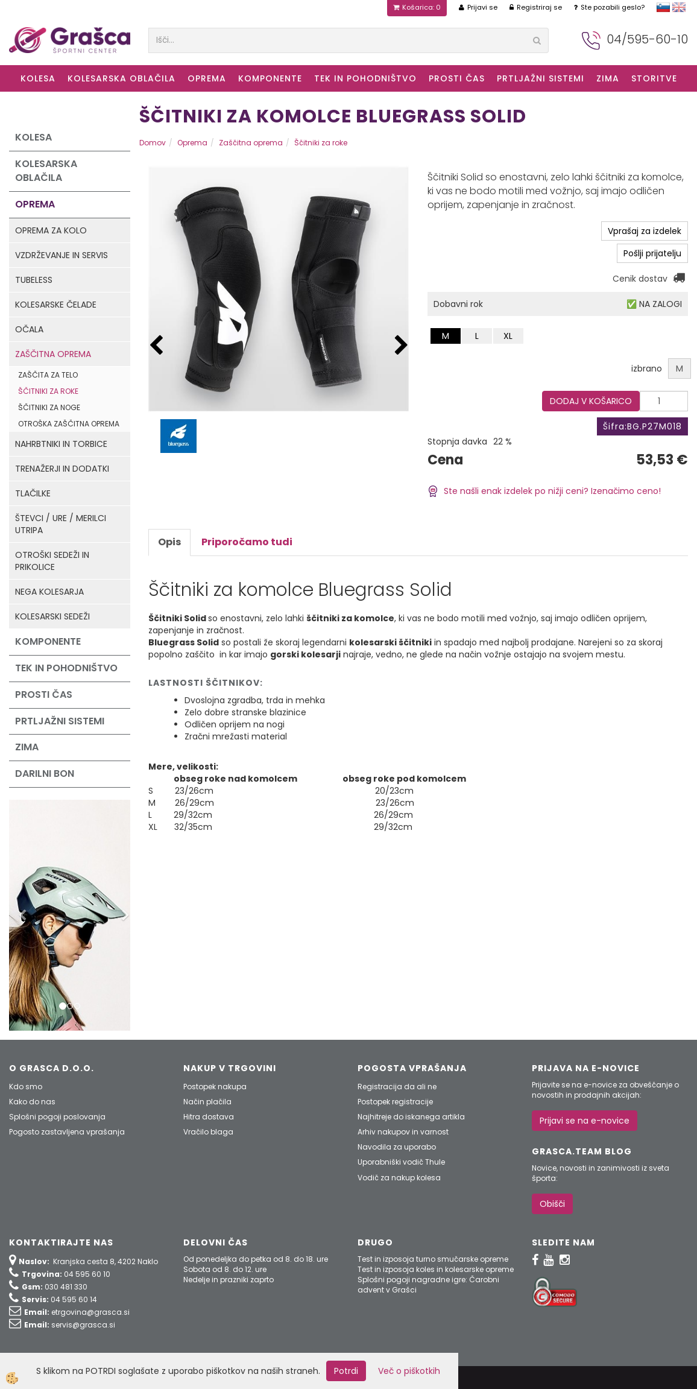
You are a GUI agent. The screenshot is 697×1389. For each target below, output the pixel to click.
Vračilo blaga (208, 1132)
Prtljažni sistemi (540, 78)
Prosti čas (457, 78)
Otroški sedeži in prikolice (52, 561)
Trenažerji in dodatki (62, 469)
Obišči (552, 1204)
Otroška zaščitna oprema (68, 424)
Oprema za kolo (51, 230)
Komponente (270, 78)
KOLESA (37, 78)
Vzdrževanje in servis (61, 255)
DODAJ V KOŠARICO (591, 401)
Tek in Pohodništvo (365, 78)
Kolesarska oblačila (121, 78)
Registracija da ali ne (397, 1086)
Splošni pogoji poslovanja (57, 1117)
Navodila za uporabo (397, 1147)
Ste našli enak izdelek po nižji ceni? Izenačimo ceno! (544, 491)
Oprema (207, 78)
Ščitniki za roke (48, 391)
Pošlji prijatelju (652, 253)
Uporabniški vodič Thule (401, 1162)
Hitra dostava (208, 1117)
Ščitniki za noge (49, 407)
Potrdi (346, 1371)
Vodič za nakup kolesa (399, 1177)
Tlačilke (33, 493)
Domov (152, 143)
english (679, 7)
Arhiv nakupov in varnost (403, 1132)
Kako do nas (32, 1101)
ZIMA (607, 78)
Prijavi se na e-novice (584, 1121)
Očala (29, 329)
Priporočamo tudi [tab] (246, 542)
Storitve (654, 78)
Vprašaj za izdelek (644, 231)
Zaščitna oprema (53, 354)
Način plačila (207, 1101)
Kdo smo (25, 1086)
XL (507, 336)
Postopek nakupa (215, 1086)
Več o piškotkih (409, 1371)
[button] (401, 345)
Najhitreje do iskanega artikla (411, 1117)
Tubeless (33, 280)
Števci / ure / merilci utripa (60, 524)
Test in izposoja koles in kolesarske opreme (436, 1269)
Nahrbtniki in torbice (61, 444)
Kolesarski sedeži (52, 616)
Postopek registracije (395, 1101)
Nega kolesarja (49, 592)
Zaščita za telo (48, 375)
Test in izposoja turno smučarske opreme (433, 1259)
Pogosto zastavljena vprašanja (67, 1132)
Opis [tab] (169, 542)
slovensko (663, 7)
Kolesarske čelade (55, 305)
